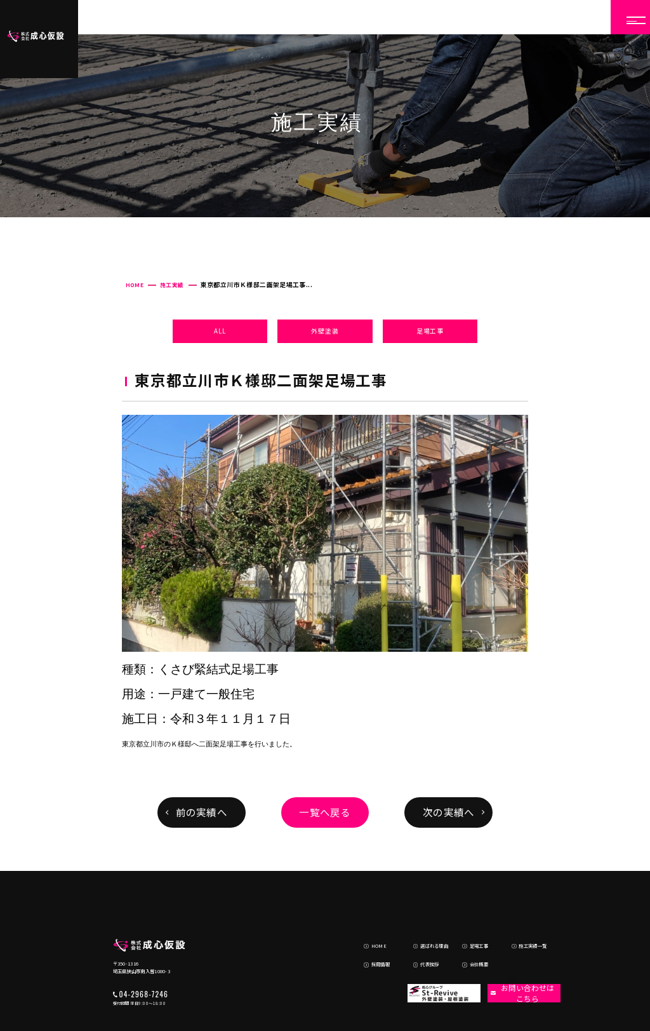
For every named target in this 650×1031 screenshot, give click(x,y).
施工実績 (171, 284)
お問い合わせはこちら (518, 948)
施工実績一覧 (523, 904)
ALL (219, 331)
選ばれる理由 (424, 904)
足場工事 (430, 331)
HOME (134, 284)
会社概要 (469, 919)
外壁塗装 (324, 331)
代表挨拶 (420, 919)
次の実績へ (448, 812)
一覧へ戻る (324, 812)
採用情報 (371, 919)
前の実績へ (201, 812)
